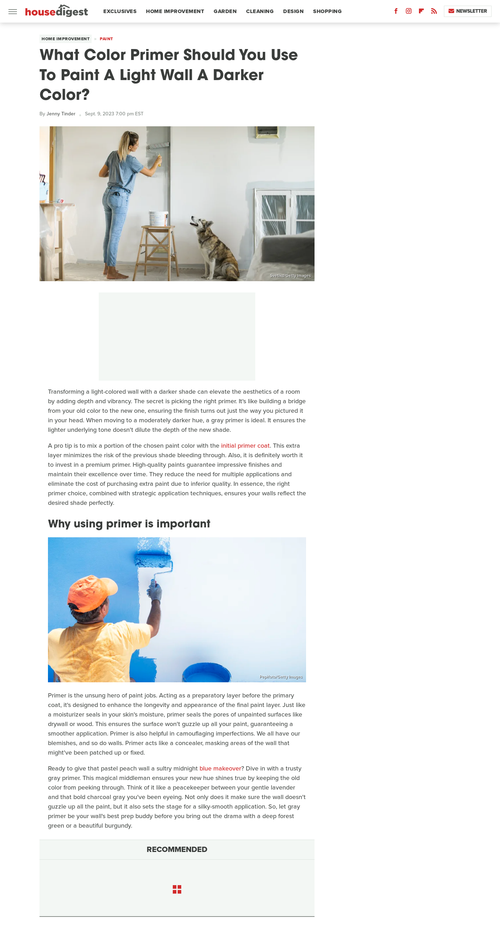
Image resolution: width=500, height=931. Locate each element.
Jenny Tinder (61, 113)
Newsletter (468, 11)
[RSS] (434, 12)
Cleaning (260, 11)
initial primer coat (245, 445)
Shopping (327, 11)
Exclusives (119, 11)
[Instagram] (408, 12)
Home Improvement (175, 11)
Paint (106, 39)
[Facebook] (396, 12)
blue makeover (220, 768)
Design (293, 11)
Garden (225, 11)
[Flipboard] (421, 12)
